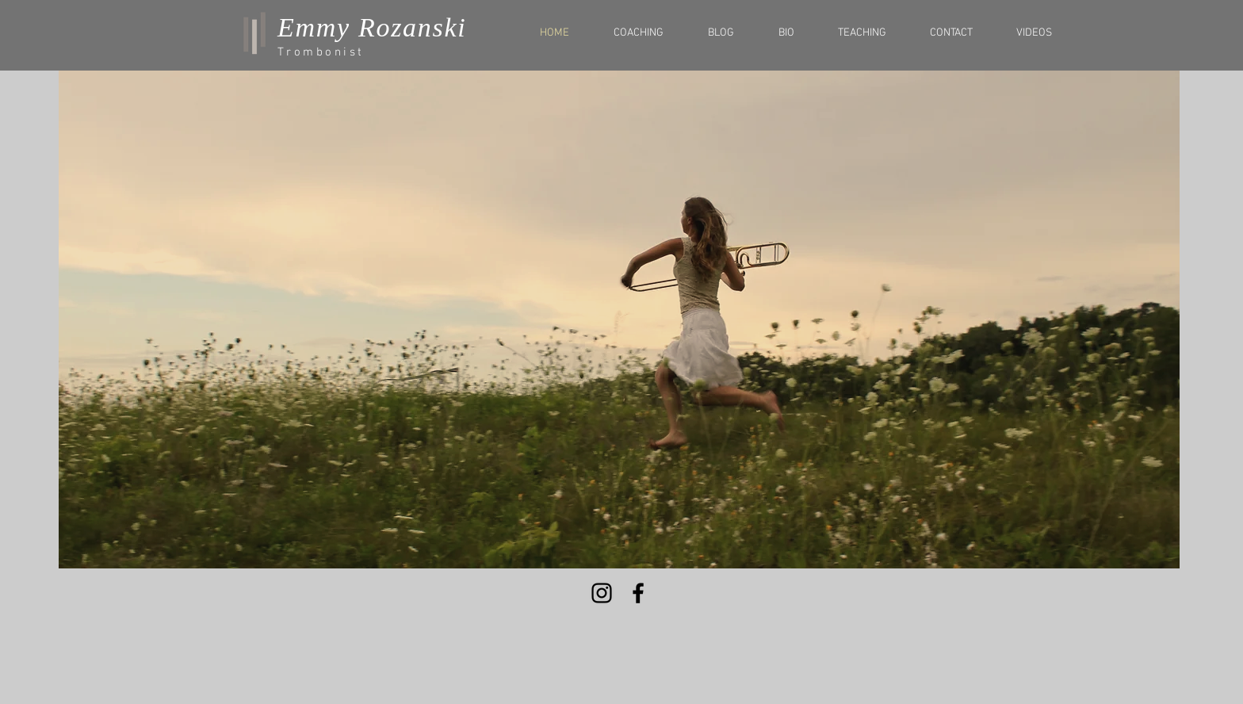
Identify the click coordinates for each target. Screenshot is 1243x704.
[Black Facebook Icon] (638, 593)
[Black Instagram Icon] (601, 593)
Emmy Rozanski (371, 27)
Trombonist (321, 52)
